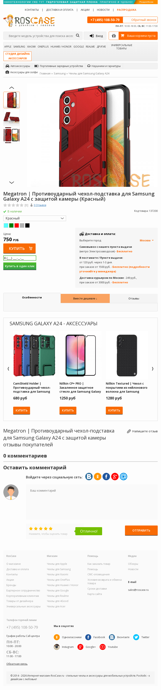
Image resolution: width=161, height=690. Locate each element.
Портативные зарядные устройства (58, 66)
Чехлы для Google (58, 590)
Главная (45, 73)
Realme (90, 46)
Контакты (32, 10)
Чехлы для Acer (56, 606)
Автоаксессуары (18, 66)
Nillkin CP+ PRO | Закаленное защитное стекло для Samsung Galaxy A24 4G (80, 387)
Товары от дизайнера (19, 601)
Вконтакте (124, 637)
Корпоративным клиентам (22, 596)
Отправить (141, 531)
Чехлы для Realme (58, 596)
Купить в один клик (20, 266)
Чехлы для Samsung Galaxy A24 (89, 73)
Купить (17, 248)
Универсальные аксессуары (23, 606)
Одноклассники (72, 637)
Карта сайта (95, 594)
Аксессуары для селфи (22, 72)
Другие (101, 46)
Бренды (11, 585)
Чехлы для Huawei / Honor (62, 585)
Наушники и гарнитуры (104, 66)
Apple (7, 46)
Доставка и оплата (59, 10)
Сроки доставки (97, 588)
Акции (85, 10)
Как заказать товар (99, 564)
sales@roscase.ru (138, 590)
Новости (103, 10)
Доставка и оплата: (100, 234)
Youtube (113, 647)
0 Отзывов (40, 205)
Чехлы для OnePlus (58, 580)
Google (79, 46)
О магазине (13, 564)
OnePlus (43, 46)
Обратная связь (17, 664)
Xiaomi (31, 46)
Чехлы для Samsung (59, 569)
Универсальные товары (121, 46)
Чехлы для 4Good (57, 601)
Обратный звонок (143, 20)
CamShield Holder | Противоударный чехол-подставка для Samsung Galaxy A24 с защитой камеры (32, 387)
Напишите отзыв (145, 431)
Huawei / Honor (61, 46)
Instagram (68, 647)
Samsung (19, 46)
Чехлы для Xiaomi (57, 574)
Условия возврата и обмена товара (105, 581)
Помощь (93, 569)
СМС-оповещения (99, 574)
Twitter (146, 637)
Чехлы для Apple (57, 564)
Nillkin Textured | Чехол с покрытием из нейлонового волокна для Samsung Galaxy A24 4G (126, 387)
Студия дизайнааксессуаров (17, 56)
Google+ (91, 647)
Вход (96, 35)
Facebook (99, 637)
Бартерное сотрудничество (23, 590)
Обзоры (133, 564)
